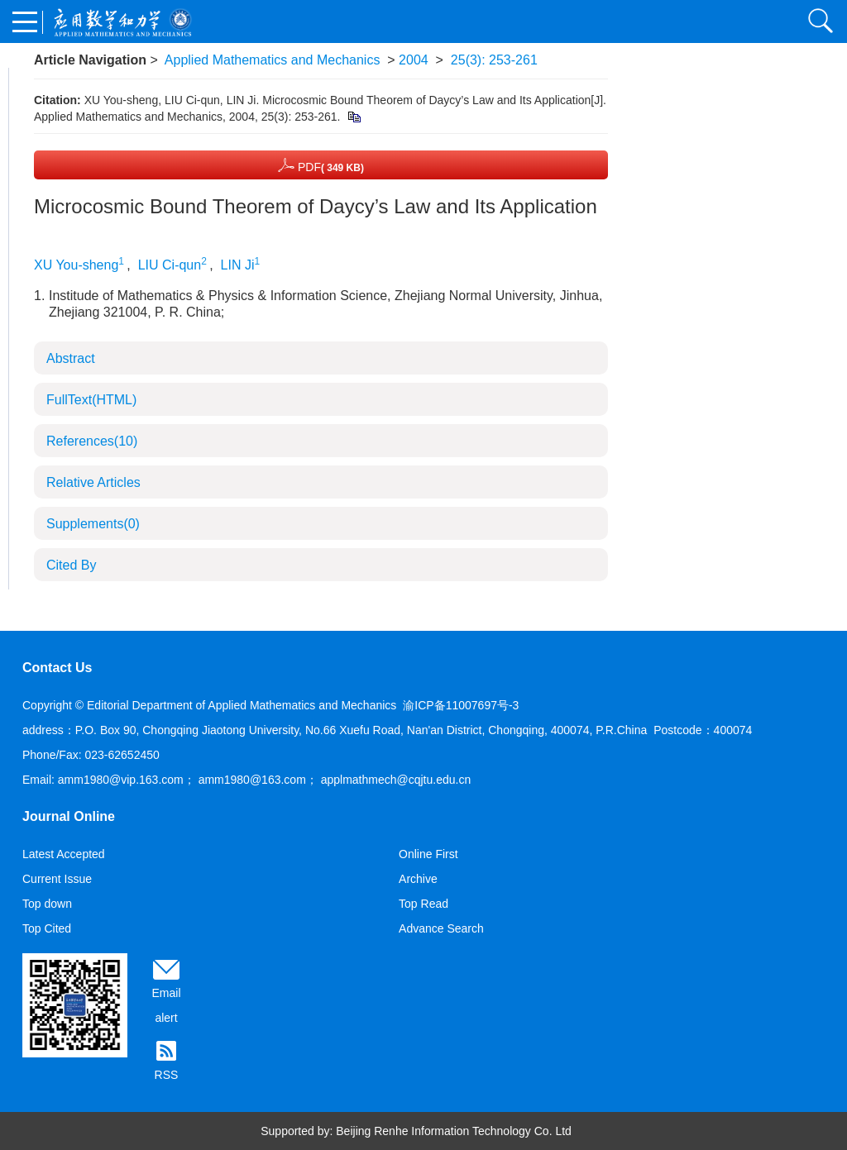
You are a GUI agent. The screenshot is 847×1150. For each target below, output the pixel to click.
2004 (413, 60)
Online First (428, 854)
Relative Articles (93, 482)
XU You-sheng (76, 265)
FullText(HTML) (91, 400)
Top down (47, 903)
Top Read (423, 903)
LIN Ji (238, 265)
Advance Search (441, 928)
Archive (418, 878)
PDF (321, 165)
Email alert (165, 1005)
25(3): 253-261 (494, 60)
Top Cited (46, 928)
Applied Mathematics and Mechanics (272, 60)
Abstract (70, 358)
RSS (167, 1074)
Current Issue (57, 878)
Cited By (71, 565)
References (91, 441)
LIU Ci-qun (169, 265)
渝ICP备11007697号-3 (461, 705)
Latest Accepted (63, 854)
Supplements (93, 524)
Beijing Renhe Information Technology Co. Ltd (454, 1131)
